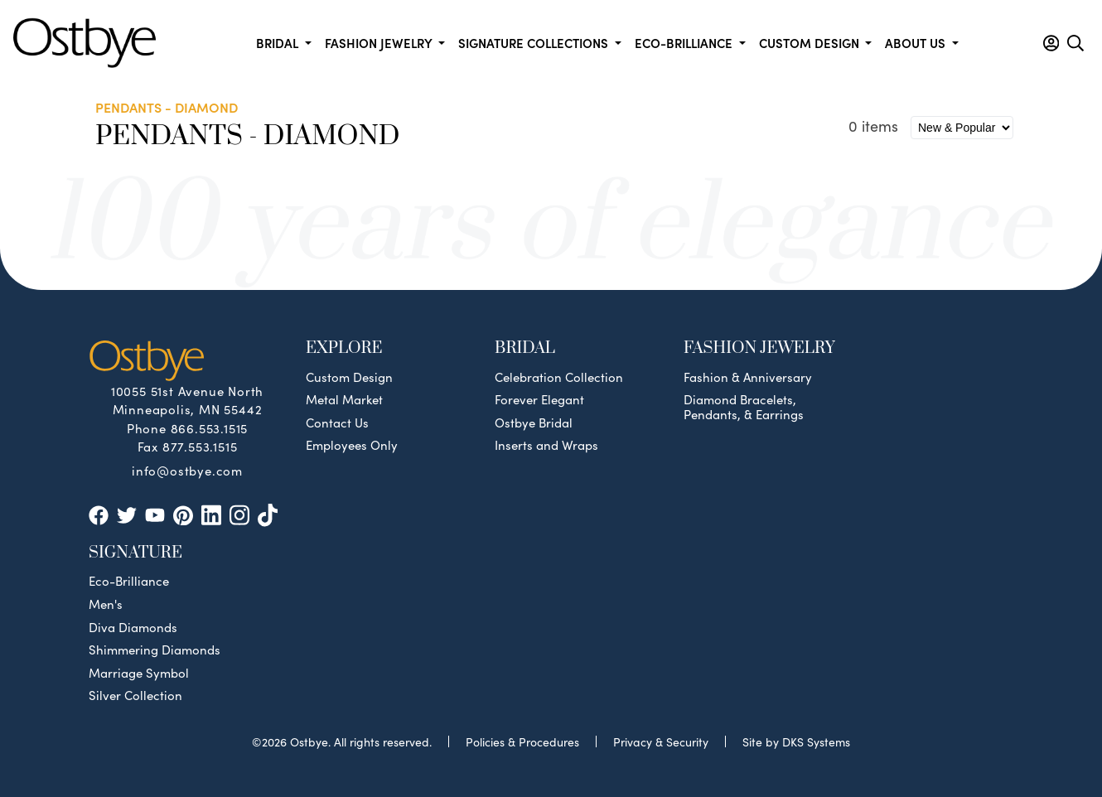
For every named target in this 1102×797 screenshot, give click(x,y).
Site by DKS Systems (796, 741)
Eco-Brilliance (129, 580)
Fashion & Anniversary (748, 377)
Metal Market (344, 399)
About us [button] (917, 42)
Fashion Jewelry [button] (380, 42)
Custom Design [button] (811, 42)
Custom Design (349, 377)
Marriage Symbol (139, 672)
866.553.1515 (210, 428)
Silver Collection (135, 695)
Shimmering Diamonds (154, 649)
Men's (106, 604)
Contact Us (337, 422)
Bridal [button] (279, 42)
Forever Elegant (539, 399)
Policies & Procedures (522, 741)
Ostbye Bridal (534, 422)
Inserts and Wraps (546, 444)
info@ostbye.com (187, 469)
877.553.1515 (200, 446)
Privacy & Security (660, 741)
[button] (1051, 43)
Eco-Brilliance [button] (685, 42)
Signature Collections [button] (534, 42)
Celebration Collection (559, 377)
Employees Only (352, 444)
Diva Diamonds (133, 627)
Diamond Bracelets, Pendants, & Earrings (744, 407)
